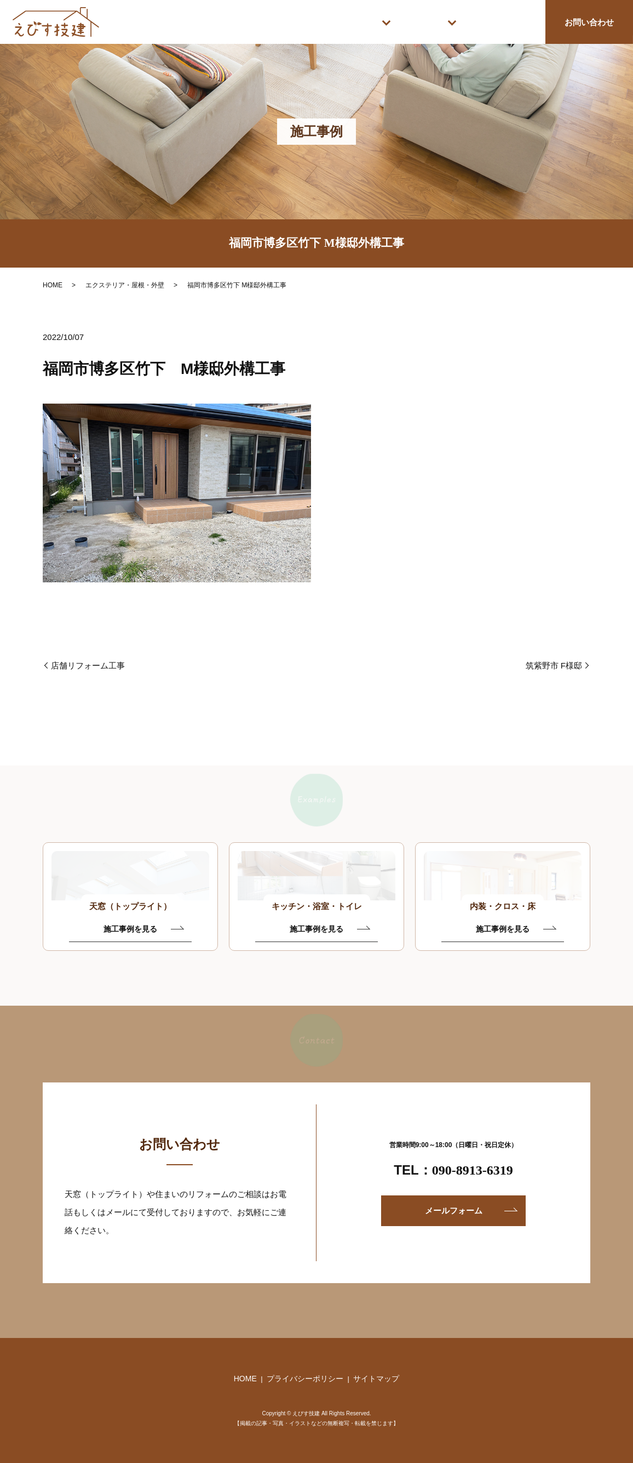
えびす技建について (492, 21)
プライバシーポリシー (305, 1378)
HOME (245, 21)
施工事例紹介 (405, 21)
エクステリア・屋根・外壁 (124, 285)
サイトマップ (376, 1378)
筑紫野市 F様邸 (554, 665)
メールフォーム (453, 1210)
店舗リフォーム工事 (88, 665)
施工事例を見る (130, 929)
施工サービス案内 (323, 21)
